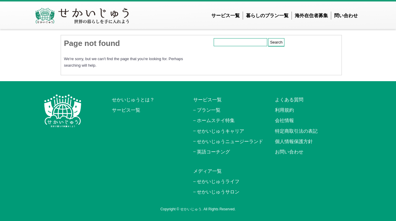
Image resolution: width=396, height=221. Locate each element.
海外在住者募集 (311, 15)
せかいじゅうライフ (218, 181)
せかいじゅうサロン (218, 191)
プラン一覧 (208, 110)
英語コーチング (213, 151)
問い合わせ (346, 15)
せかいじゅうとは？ (133, 99)
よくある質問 (289, 99)
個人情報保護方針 (294, 141)
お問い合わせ (289, 151)
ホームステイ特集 (216, 120)
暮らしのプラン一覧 (267, 15)
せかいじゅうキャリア (220, 131)
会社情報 (284, 120)
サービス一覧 (225, 15)
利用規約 (284, 110)
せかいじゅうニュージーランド (230, 141)
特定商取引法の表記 (296, 131)
